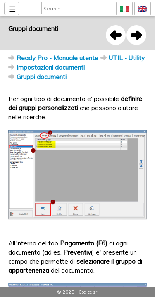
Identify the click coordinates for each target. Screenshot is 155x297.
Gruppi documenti (42, 77)
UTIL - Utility (127, 58)
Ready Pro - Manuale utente (57, 58)
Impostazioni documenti (51, 67)
